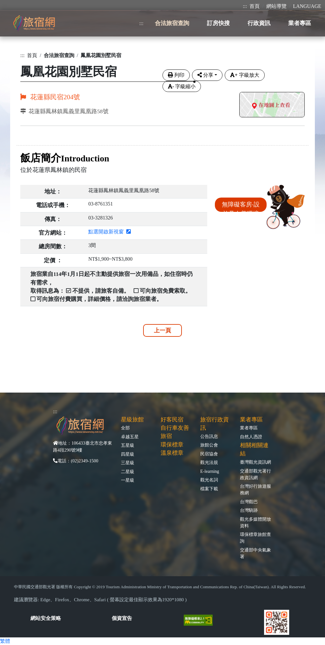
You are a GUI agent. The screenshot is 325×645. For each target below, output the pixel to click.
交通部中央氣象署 (255, 553)
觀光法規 (209, 462)
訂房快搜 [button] (218, 23)
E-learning (209, 471)
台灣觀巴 (249, 501)
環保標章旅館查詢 (255, 538)
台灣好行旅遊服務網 (255, 489)
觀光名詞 (209, 479)
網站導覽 (276, 6)
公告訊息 (209, 436)
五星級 (127, 445)
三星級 (127, 462)
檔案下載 (209, 488)
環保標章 (172, 444)
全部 (125, 427)
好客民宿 (172, 419)
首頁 (254, 6)
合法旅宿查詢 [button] (172, 23)
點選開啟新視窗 (109, 231)
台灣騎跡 (249, 510)
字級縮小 (182, 86)
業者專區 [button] (299, 23)
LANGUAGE (307, 6)
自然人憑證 (251, 436)
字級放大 (244, 75)
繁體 (5, 641)
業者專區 (249, 427)
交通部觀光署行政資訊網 (255, 474)
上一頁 (162, 330)
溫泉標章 (172, 453)
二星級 (127, 471)
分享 (205, 75)
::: (245, 6)
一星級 (127, 480)
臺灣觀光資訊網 (255, 462)
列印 (176, 75)
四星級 (127, 454)
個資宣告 (122, 618)
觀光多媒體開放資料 (255, 522)
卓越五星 (130, 436)
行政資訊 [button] (259, 23)
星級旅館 (132, 419)
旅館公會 (209, 444)
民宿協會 (209, 453)
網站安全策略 (45, 618)
